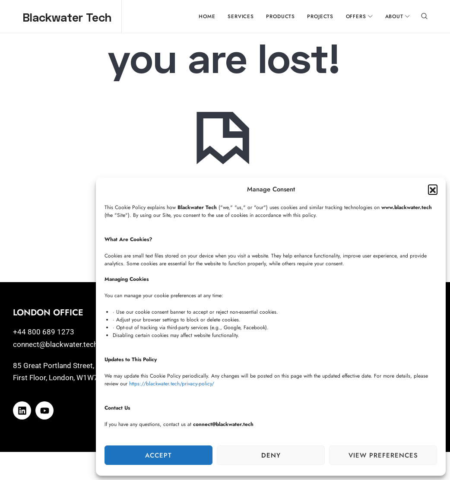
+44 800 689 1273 (43, 333)
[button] (432, 189)
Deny (271, 455)
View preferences (383, 455)
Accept (158, 455)
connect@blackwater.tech (55, 346)
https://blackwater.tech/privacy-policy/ (171, 384)
